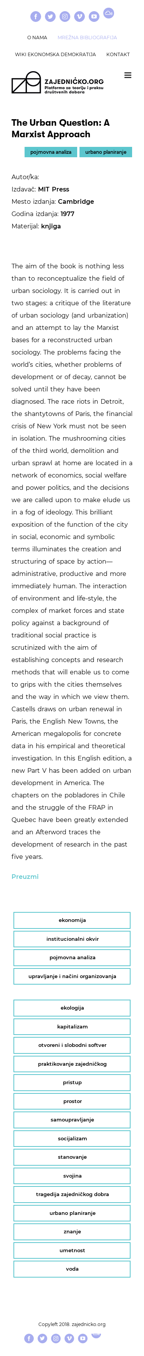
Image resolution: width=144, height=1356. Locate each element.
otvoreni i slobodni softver (72, 1045)
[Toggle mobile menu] (128, 75)
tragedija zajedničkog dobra (72, 1194)
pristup (72, 1082)
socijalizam (72, 1138)
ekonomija (72, 920)
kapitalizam (72, 1026)
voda (72, 1269)
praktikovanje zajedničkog (72, 1064)
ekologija (72, 1008)
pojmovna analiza (50, 152)
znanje (72, 1231)
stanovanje (72, 1157)
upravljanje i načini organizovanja (72, 976)
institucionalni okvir (72, 939)
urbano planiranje (105, 152)
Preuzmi (25, 876)
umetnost (72, 1250)
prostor (72, 1101)
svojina (72, 1176)
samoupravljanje (72, 1119)
